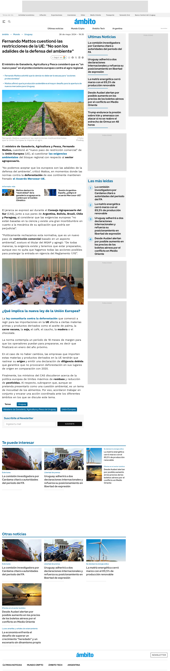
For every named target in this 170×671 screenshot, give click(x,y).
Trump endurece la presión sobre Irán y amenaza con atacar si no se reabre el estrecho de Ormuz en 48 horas (104, 118)
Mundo (16, 34)
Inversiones (71, 15)
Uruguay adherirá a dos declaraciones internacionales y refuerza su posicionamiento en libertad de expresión (105, 66)
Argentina (117, 28)
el (29, 178)
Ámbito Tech (98, 28)
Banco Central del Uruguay (145, 15)
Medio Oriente (95, 15)
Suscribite (69, 424)
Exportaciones (56, 15)
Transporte (110, 15)
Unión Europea (69, 409)
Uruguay (28, 34)
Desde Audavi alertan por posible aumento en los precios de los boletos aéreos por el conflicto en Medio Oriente (106, 99)
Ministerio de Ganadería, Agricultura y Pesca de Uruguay (29, 409)
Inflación (42, 15)
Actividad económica (26, 15)
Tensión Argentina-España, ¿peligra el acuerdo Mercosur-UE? (69, 193)
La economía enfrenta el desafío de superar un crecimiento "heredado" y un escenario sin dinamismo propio (21, 637)
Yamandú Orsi (124, 15)
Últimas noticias (55, 28)
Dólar (83, 15)
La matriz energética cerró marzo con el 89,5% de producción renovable (104, 82)
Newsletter (164, 28)
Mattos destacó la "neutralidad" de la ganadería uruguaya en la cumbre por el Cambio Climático (28, 195)
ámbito (5, 34)
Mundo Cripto (78, 28)
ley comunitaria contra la (31, 318)
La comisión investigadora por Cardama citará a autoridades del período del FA (105, 47)
